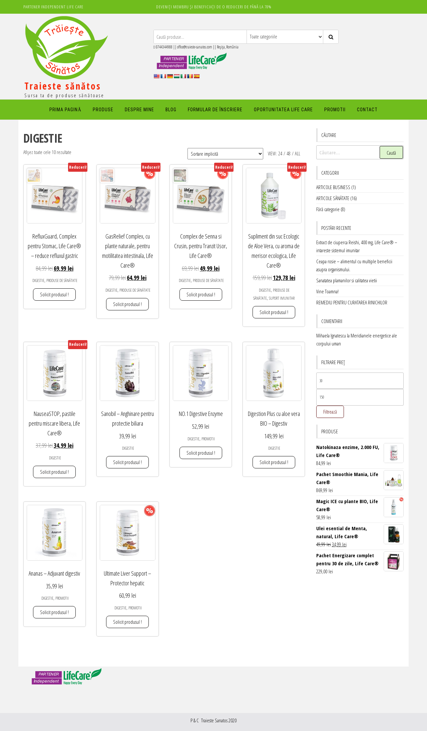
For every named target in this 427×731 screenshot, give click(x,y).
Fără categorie (328, 209)
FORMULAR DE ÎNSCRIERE (215, 109)
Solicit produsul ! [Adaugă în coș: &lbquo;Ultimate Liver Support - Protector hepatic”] (127, 621)
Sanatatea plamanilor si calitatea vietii (346, 280)
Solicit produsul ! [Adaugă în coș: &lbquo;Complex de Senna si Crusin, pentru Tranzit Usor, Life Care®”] (200, 294)
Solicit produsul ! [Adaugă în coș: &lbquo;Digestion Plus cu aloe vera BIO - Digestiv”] (274, 462)
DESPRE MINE (139, 109)
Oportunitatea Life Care (283, 109)
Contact (367, 109)
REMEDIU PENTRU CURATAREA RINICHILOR (351, 302)
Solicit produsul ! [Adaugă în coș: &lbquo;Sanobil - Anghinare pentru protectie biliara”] (127, 462)
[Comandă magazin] (225, 153)
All (297, 153)
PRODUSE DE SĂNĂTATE (61, 280)
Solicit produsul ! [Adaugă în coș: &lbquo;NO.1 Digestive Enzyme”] (200, 452)
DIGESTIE (38, 280)
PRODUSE (103, 109)
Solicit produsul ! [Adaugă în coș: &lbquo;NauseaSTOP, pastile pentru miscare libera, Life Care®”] (54, 471)
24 (280, 153)
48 (289, 153)
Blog (170, 109)
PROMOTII (335, 109)
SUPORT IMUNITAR (282, 298)
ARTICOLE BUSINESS (333, 187)
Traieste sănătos (62, 86)
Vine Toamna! (327, 291)
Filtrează (330, 411)
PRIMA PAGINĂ (65, 109)
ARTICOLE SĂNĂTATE (332, 198)
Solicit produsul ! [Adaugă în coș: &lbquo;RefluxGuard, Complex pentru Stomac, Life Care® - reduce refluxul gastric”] (54, 294)
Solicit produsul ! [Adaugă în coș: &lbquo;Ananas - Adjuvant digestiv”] (54, 612)
